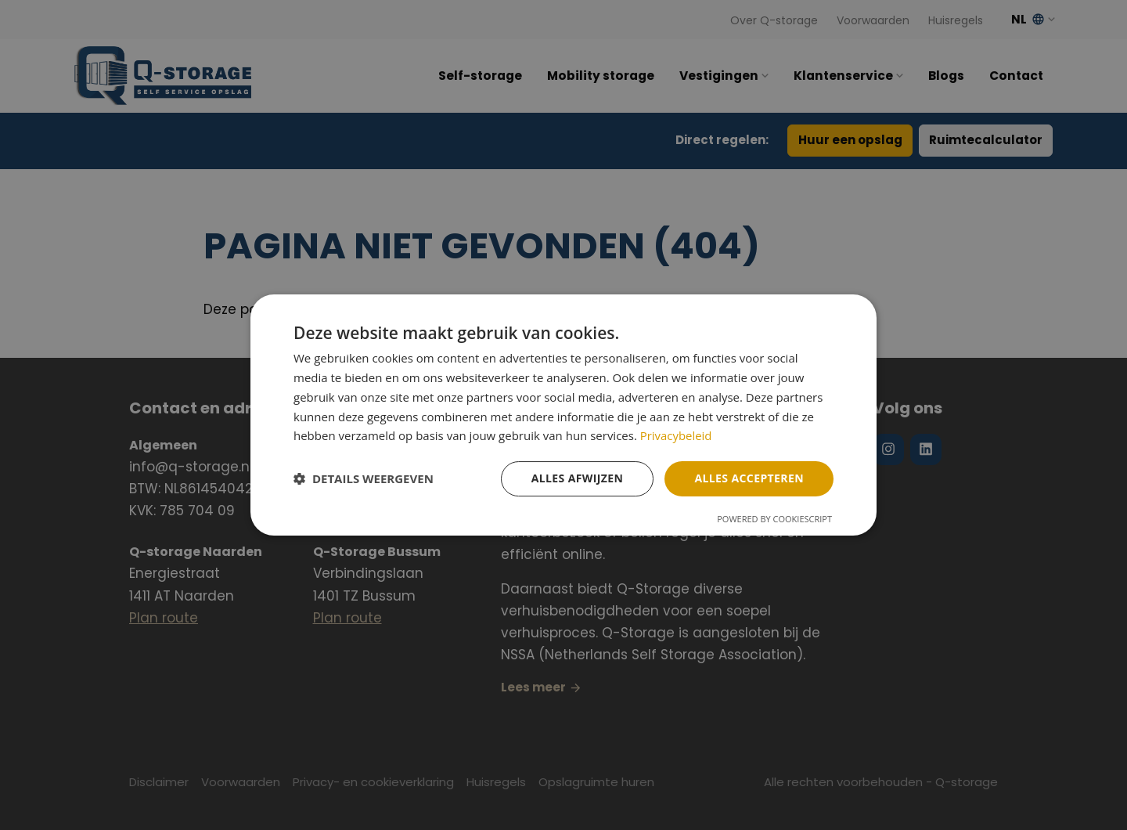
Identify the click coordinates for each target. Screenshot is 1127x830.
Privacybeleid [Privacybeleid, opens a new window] (676, 435)
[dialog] (563, 415)
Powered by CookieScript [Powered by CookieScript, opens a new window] (774, 519)
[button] (363, 479)
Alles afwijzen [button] (577, 478)
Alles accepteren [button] (749, 478)
